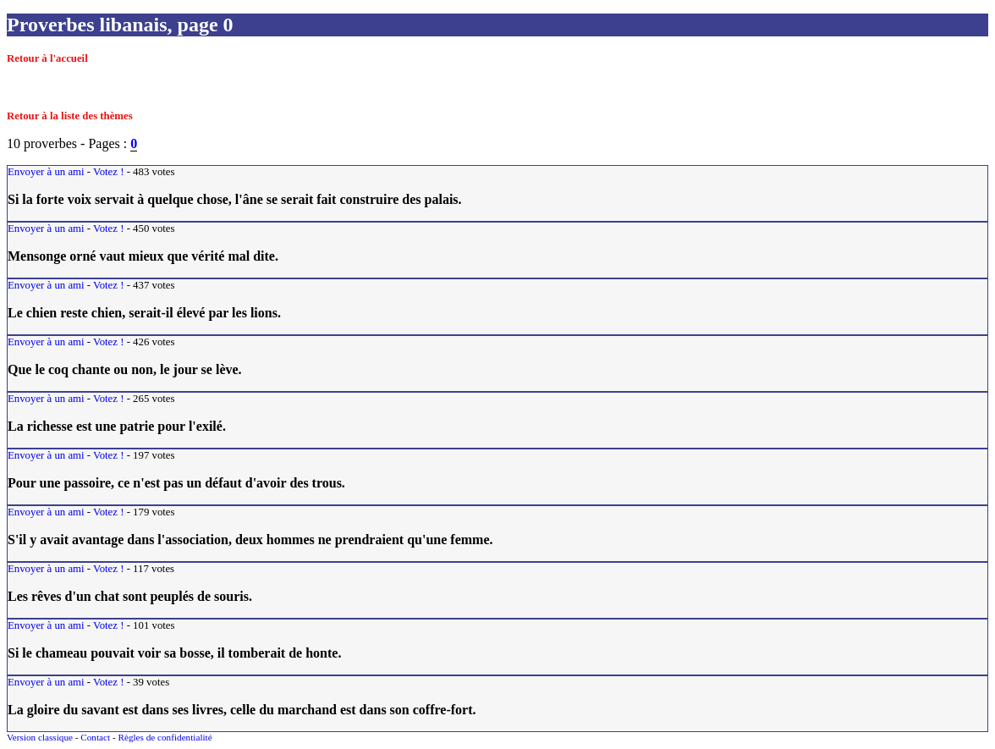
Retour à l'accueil (47, 58)
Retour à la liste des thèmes (70, 116)
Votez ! (108, 172)
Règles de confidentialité (165, 737)
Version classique (40, 737)
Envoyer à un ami (46, 172)
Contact (95, 737)
